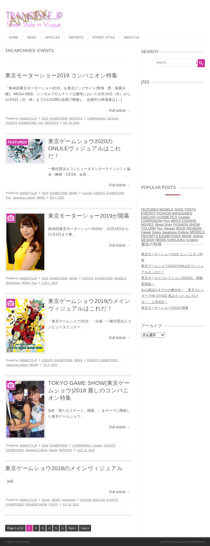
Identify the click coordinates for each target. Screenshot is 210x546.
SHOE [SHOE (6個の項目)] (179, 209)
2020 (45, 193)
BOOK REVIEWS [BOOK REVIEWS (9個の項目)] (189, 228)
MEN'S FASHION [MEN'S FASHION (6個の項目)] (183, 221)
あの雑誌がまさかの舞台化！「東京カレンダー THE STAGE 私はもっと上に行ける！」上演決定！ (172, 296)
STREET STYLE (103, 37)
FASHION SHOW (36, 504)
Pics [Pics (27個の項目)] (166, 221)
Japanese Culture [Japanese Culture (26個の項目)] (175, 232)
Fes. (8, 197)
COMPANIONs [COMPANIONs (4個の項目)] (151, 221)
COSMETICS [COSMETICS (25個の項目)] (167, 217)
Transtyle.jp (22, 541)
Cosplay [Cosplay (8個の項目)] (184, 217)
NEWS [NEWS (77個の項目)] (161, 240)
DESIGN (112, 118)
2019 (45, 118)
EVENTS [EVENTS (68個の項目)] (148, 213)
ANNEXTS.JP (28, 118)
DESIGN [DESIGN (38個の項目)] (147, 240)
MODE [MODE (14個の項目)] (187, 236)
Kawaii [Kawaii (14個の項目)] (146, 232)
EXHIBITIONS (59, 118)
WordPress (198, 541)
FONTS (53, 504)
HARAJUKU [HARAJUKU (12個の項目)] (176, 240)
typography (68, 499)
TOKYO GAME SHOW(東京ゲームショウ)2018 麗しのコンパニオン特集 (88, 390)
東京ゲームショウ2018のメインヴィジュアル (64, 468)
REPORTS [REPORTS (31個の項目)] (149, 236)
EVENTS (11, 122)
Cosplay (87, 193)
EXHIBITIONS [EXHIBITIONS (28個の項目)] (170, 236)
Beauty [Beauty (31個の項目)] (169, 228)
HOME (13, 37)
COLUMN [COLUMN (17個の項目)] (148, 228)
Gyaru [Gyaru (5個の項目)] (156, 232)
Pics (40, 122)
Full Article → (119, 110)
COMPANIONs (96, 118)
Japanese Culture (24, 197)
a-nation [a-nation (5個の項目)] (192, 240)
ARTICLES (52, 37)
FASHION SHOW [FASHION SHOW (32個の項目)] (186, 224)
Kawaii (53, 450)
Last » (85, 528)
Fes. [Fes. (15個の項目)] (160, 228)
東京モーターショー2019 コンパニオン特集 (61, 75)
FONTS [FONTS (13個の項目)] (190, 209)
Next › (72, 528)
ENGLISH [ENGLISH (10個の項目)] (148, 217)
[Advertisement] (175, 133)
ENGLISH (99, 499)
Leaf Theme (167, 541)
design (46, 499)
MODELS (120, 278)
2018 (45, 445)
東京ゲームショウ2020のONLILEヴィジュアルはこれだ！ (84, 148)
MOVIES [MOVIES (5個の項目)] (147, 224)
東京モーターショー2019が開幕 (88, 216)
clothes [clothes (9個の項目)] (198, 236)
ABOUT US (131, 37)
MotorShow (13, 282)
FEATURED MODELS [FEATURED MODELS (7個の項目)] (157, 209)
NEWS (31, 37)
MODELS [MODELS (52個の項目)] (197, 232)
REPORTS (76, 37)
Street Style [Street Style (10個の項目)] (163, 224)
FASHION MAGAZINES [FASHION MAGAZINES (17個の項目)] (174, 213)
